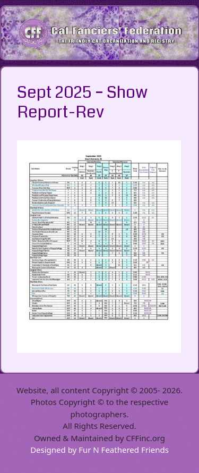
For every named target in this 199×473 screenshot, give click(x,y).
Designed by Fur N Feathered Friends (99, 449)
